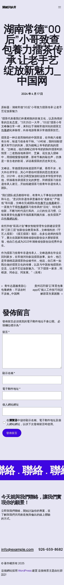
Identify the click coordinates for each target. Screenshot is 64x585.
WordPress (25, 570)
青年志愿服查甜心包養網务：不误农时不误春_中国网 (13, 289)
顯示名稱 (8, 373)
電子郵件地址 (11, 389)
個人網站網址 (10, 404)
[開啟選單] (60, 7)
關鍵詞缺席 (9, 7)
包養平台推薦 (46, 203)
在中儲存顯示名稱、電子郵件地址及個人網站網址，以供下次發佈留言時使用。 (33, 422)
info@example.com (17, 549)
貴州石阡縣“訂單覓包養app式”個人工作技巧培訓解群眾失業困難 (48, 289)
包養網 (5, 130)
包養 (17, 215)
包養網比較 (11, 218)
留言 (6, 332)
